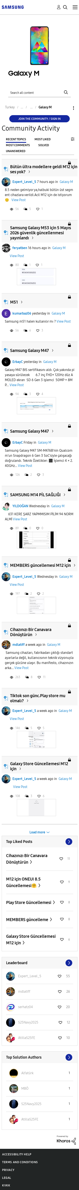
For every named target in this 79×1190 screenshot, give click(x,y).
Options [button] (66, 108)
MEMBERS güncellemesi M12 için (40, 565)
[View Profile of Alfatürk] (27, 1073)
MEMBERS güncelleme (27, 919)
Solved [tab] (43, 145)
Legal (6, 1178)
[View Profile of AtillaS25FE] (26, 1038)
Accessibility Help (16, 1154)
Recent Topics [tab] (16, 139)
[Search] (39, 92)
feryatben (19, 248)
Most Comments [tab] (18, 145)
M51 (14, 302)
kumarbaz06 (21, 313)
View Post (18, 200)
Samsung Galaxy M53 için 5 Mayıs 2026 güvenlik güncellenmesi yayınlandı (40, 232)
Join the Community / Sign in (39, 119)
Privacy (8, 1170)
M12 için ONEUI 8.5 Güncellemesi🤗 (23, 882)
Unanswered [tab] (15, 151)
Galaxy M (66, 182)
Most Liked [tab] (43, 139)
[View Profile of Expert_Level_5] (29, 976)
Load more (37, 832)
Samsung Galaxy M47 (29, 350)
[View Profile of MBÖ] (24, 1088)
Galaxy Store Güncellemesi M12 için (31, 939)
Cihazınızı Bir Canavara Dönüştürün (30, 632)
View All (39, 841)
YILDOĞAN (20, 506)
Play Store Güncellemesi (29, 902)
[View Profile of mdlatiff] (24, 992)
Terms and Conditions (20, 1162)
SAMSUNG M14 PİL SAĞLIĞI (35, 494)
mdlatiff (18, 645)
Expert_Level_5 (24, 182)
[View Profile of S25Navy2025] (28, 1022)
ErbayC (17, 362)
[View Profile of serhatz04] (25, 1007)
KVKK (6, 1185)
